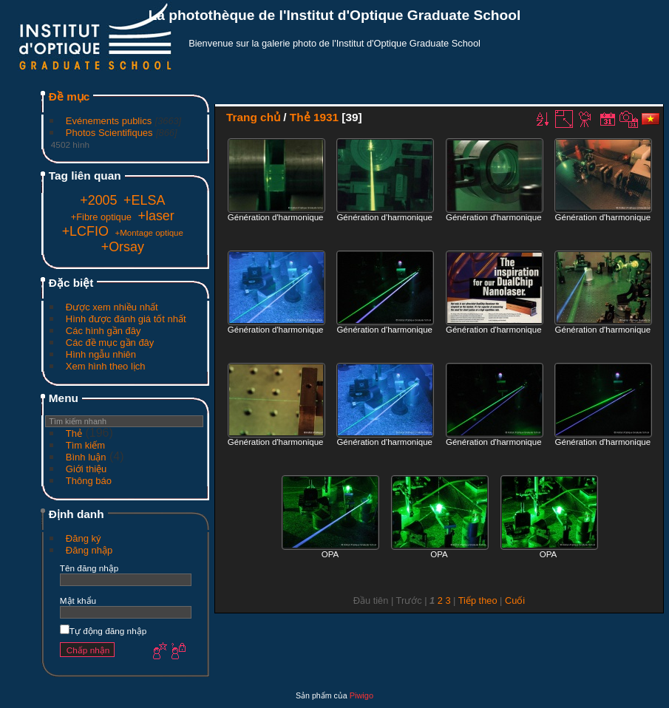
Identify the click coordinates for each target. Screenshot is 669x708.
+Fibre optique (101, 216)
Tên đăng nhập (89, 568)
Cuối (515, 600)
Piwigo (361, 695)
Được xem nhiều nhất (112, 307)
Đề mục (69, 96)
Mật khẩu (78, 600)
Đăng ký (83, 538)
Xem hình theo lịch (106, 366)
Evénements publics (109, 120)
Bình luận (86, 457)
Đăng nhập (89, 550)
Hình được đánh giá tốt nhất (126, 318)
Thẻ (74, 433)
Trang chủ (253, 117)
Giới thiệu (86, 468)
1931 (326, 117)
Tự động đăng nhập (103, 631)
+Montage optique (149, 232)
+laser (156, 215)
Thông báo (89, 480)
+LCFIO (85, 231)
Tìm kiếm (85, 445)
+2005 (98, 200)
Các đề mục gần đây (110, 342)
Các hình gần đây (103, 330)
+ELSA (144, 200)
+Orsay (122, 246)
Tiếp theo (477, 600)
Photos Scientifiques (109, 132)
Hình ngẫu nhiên (101, 354)
